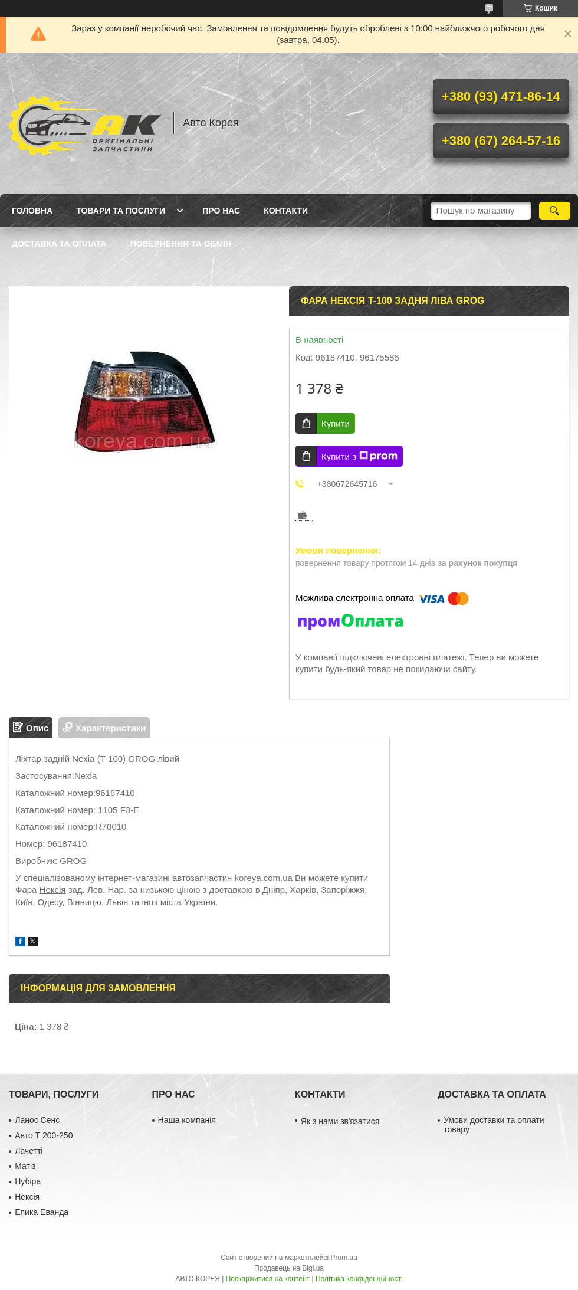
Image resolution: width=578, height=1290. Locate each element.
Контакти (286, 210)
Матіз (25, 1166)
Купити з (359, 456)
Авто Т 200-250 (44, 1135)
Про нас (221, 210)
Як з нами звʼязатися (340, 1121)
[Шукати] (554, 211)
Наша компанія (187, 1120)
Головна (32, 210)
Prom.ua (344, 1257)
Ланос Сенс (37, 1120)
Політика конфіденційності (359, 1279)
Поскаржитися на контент (268, 1279)
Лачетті (28, 1150)
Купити (335, 423)
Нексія (53, 890)
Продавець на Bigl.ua (289, 1268)
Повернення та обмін (181, 243)
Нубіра (28, 1181)
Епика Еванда (41, 1212)
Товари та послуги (120, 210)
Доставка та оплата (59, 243)
